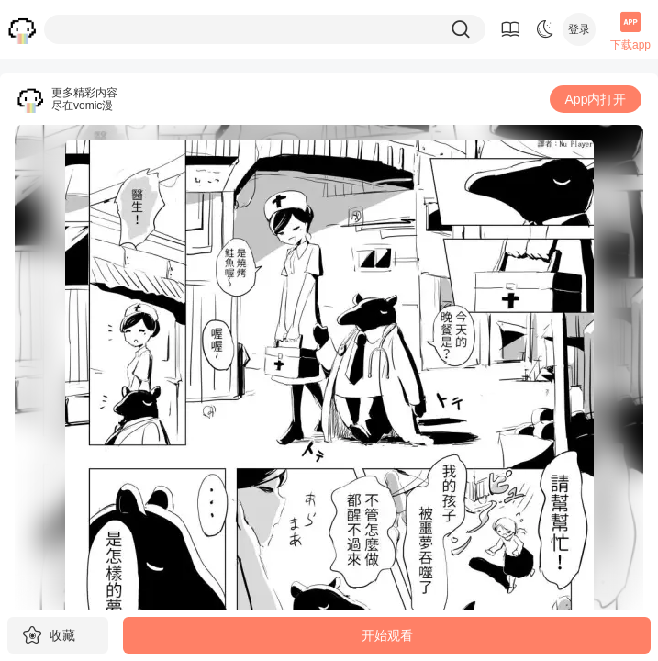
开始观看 (387, 635)
